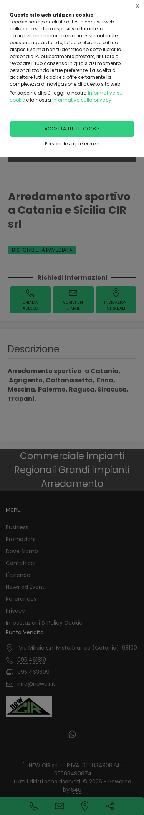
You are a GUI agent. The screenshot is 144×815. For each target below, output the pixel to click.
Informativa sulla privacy (81, 100)
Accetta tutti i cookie (72, 128)
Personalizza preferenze (72, 143)
